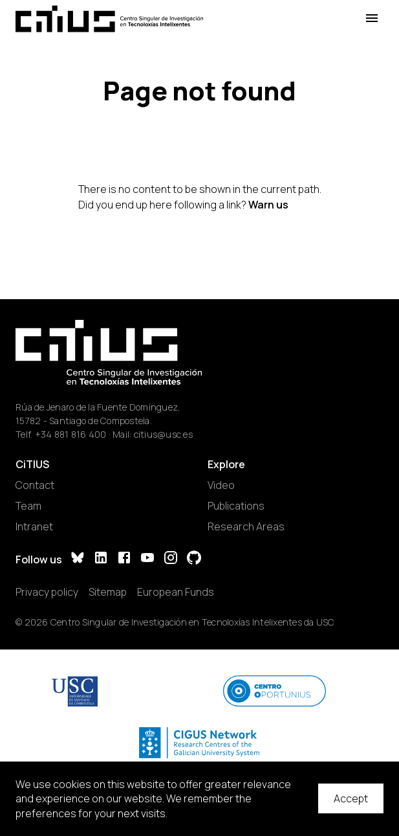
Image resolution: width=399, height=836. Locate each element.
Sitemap (108, 592)
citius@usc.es (163, 434)
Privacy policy (47, 592)
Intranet (34, 526)
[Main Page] (109, 18)
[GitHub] (194, 559)
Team (28, 506)
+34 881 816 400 (71, 434)
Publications (236, 506)
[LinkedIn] (101, 559)
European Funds (175, 592)
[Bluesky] (77, 559)
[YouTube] (147, 559)
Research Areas (246, 526)
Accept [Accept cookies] (351, 798)
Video (221, 485)
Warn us (268, 205)
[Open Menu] (371, 18)
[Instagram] (170, 559)
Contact (35, 485)
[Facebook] (124, 559)
